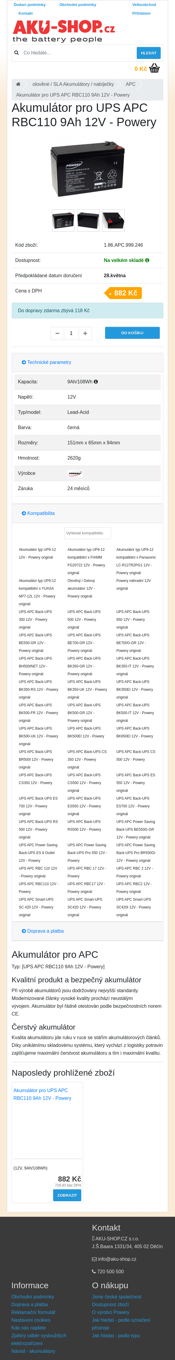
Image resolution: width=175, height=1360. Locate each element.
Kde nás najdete (28, 1327)
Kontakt (26, 13)
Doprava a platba (43, 931)
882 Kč (125, 293)
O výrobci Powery (110, 1312)
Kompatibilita (38, 513)
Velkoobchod (144, 4)
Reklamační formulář (33, 1312)
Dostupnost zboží (110, 1304)
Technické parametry (46, 362)
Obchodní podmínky (77, 4)
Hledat (148, 53)
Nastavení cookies (30, 1320)
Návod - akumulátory (33, 1351)
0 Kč (140, 68)
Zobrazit (67, 1195)
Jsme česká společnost (116, 1296)
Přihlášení (141, 13)
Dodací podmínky (30, 4)
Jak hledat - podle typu (116, 1335)
